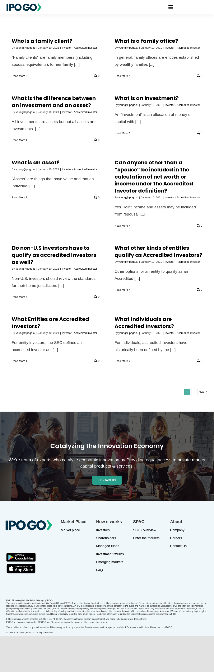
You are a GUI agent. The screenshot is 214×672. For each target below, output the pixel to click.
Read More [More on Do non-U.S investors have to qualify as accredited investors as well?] (118, 207)
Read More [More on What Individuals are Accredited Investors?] (71, 354)
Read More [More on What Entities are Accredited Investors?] (18, 354)
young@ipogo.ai (25, 47)
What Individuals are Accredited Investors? (94, 316)
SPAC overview (144, 565)
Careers (176, 573)
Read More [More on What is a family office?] (71, 75)
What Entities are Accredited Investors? (50, 316)
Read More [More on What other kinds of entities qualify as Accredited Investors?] (171, 200)
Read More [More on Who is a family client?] (18, 75)
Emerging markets (109, 597)
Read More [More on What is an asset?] (18, 190)
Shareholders (106, 573)
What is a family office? (96, 41)
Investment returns (110, 589)
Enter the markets (146, 573)
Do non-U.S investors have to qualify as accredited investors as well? (154, 165)
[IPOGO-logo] (24, 5)
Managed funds (107, 581)
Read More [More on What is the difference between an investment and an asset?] (118, 84)
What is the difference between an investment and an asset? (154, 46)
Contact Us (178, 581)
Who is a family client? (42, 41)
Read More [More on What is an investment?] (171, 77)
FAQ (99, 605)
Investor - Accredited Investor (132, 326)
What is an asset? (36, 156)
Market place (70, 565)
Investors (103, 565)
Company (177, 565)
